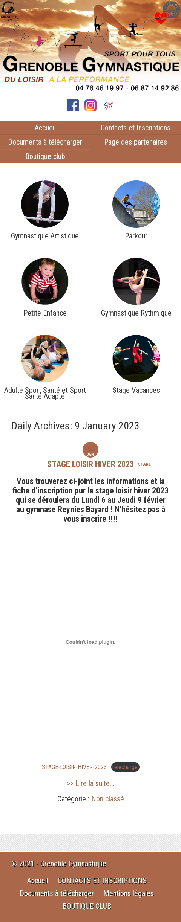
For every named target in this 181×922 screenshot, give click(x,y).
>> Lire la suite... (90, 783)
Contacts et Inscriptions (135, 127)
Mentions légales (128, 893)
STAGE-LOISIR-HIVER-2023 (74, 767)
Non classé (107, 798)
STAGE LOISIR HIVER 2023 (90, 464)
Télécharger (125, 767)
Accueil (45, 127)
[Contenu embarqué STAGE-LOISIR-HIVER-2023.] (90, 642)
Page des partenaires (135, 142)
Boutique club (45, 156)
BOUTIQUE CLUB (87, 906)
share (144, 464)
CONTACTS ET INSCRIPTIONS (102, 880)
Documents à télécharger (45, 142)
